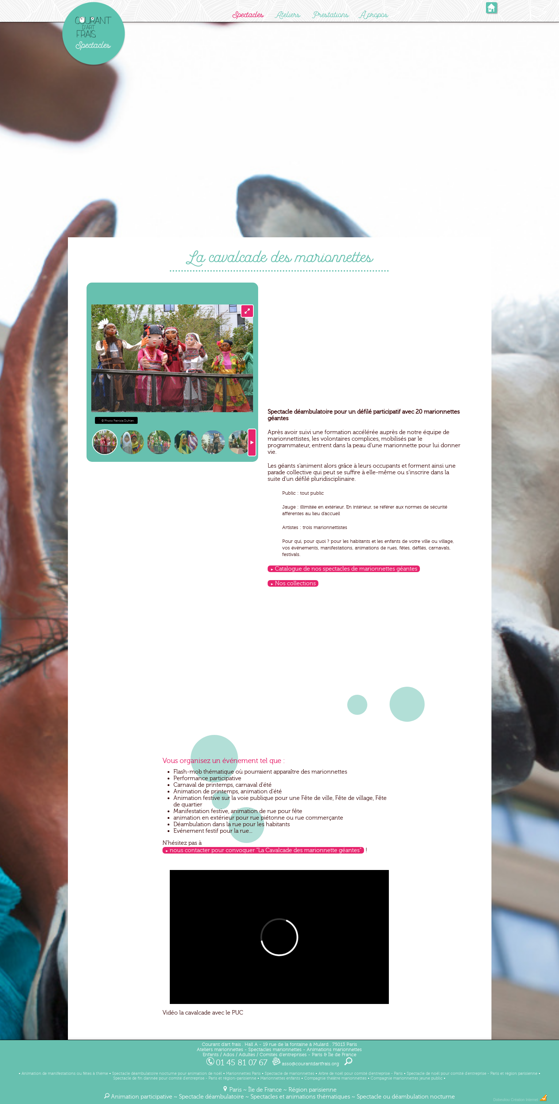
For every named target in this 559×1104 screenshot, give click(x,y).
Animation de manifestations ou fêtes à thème (65, 1073)
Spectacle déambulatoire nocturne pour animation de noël (167, 1073)
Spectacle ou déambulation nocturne (406, 1096)
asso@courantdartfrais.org (305, 1063)
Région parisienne (312, 1089)
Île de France (265, 1089)
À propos (374, 14)
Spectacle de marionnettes (289, 1073)
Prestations (331, 14)
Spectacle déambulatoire (211, 1096)
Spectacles (248, 14)
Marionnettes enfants (280, 1078)
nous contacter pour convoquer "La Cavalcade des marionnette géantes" (265, 850)
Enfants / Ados (218, 1054)
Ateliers (288, 14)
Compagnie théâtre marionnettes (335, 1078)
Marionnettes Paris (243, 1073)
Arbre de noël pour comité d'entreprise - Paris (360, 1073)
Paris (235, 1089)
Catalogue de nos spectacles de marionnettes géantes (346, 569)
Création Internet (529, 1100)
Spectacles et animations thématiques (300, 1096)
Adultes (247, 1054)
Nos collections (295, 583)
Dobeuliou (501, 1100)
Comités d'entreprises (283, 1054)
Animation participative (141, 1096)
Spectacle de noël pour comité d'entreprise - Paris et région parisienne (472, 1073)
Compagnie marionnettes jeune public (407, 1078)
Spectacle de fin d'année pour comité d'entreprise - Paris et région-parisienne (184, 1078)
